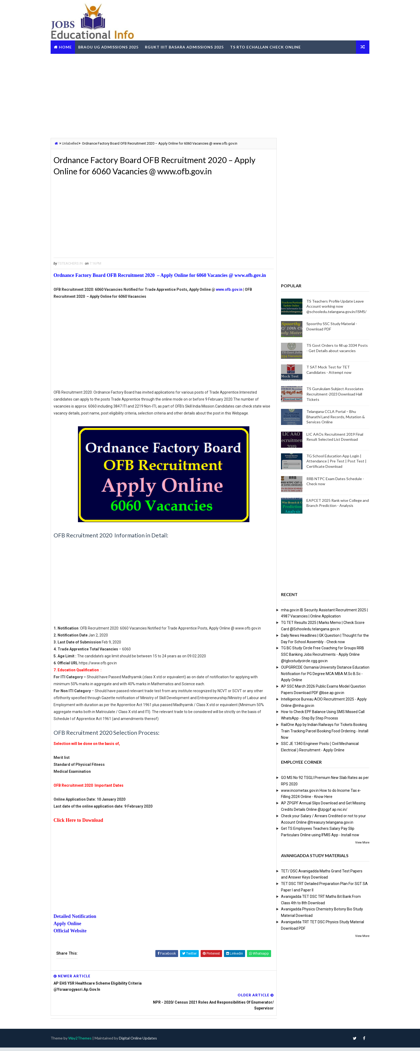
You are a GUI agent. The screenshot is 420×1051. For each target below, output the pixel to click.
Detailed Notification (80, 938)
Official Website (75, 952)
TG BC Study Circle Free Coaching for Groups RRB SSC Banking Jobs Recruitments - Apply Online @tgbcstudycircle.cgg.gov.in (317, 654)
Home (70, 46)
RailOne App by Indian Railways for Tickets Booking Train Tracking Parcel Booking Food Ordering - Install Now (319, 730)
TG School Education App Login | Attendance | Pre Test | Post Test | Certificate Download (331, 460)
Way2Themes (85, 1041)
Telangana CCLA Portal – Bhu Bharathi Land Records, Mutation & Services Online (330, 416)
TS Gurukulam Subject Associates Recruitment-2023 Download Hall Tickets (329, 393)
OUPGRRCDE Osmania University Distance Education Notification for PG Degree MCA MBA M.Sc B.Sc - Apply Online (320, 673)
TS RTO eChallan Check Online (270, 46)
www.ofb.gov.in (234, 297)
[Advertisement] (210, 94)
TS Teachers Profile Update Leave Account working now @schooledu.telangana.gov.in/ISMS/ (331, 306)
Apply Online (73, 945)
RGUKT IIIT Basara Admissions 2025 (189, 46)
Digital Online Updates (143, 1041)
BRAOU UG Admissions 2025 (114, 46)
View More (357, 842)
